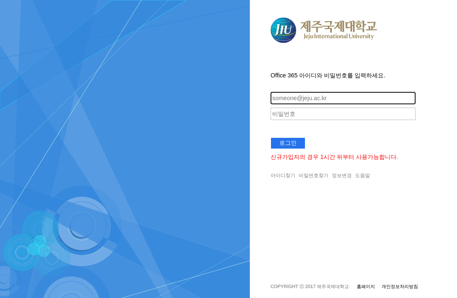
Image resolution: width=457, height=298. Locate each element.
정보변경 (342, 175)
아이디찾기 (283, 175)
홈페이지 (366, 286)
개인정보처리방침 (400, 286)
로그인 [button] (288, 142)
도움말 (362, 175)
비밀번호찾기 (314, 175)
